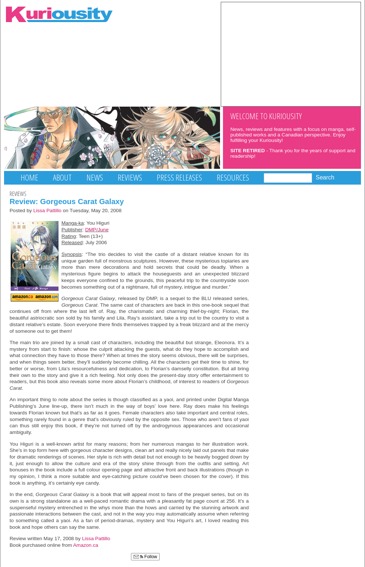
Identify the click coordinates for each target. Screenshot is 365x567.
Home (29, 177)
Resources (233, 177)
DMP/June (97, 229)
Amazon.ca (85, 545)
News (94, 177)
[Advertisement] (291, 53)
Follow (145, 556)
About (62, 177)
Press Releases (179, 177)
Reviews (130, 177)
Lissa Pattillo (47, 210)
